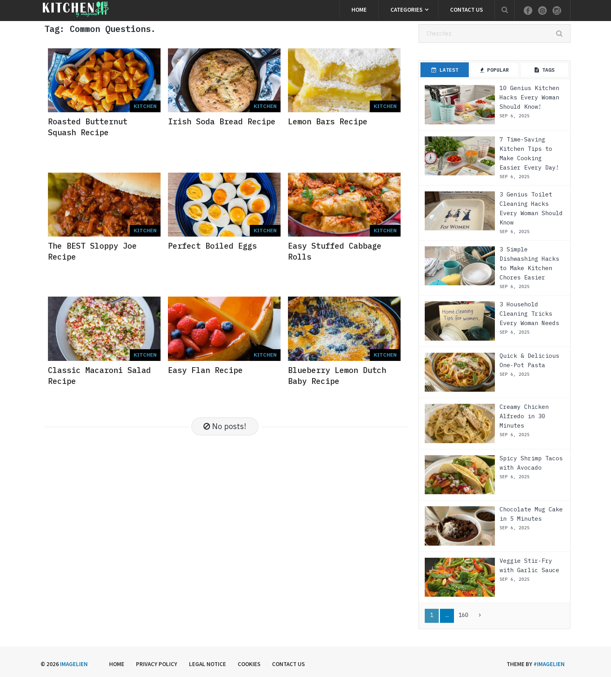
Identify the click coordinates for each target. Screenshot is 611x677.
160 (463, 615)
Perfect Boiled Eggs (212, 245)
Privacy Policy (156, 664)
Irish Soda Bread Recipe (221, 121)
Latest (444, 70)
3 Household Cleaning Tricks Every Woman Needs (529, 313)
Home (359, 9)
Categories (406, 9)
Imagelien (74, 664)
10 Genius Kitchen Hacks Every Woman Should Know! (529, 97)
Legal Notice (207, 664)
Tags (544, 70)
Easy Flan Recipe (205, 370)
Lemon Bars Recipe (327, 121)
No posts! (224, 426)
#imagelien (549, 664)
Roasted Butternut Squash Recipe (87, 127)
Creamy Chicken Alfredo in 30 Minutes (524, 416)
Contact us (466, 9)
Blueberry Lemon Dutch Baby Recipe (337, 375)
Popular (494, 70)
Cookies (249, 664)
